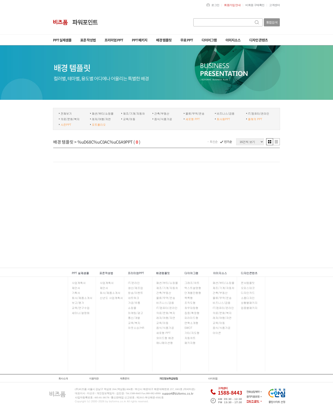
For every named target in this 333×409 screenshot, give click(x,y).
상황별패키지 (249, 303)
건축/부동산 (161, 113)
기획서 (76, 293)
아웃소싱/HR (136, 328)
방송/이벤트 (135, 293)
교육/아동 (129, 119)
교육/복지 (134, 323)
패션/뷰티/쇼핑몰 (103, 113)
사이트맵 (212, 378)
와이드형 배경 (165, 338)
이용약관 (94, 378)
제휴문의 (124, 378)
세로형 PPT (163, 333)
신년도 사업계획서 (111, 298)
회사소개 (63, 378)
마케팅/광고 (135, 313)
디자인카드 (248, 293)
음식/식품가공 (163, 119)
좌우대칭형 (191, 308)
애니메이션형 (164, 343)
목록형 (189, 298)
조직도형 (190, 303)
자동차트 (190, 338)
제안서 (76, 288)
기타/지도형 (192, 333)
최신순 (214, 141)
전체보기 (66, 113)
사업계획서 (79, 283)
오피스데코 (248, 288)
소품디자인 (248, 298)
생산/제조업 (135, 288)
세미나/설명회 (81, 313)
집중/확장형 (192, 313)
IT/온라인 (134, 283)
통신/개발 (134, 318)
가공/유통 (134, 303)
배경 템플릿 (63, 142)
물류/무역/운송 (194, 113)
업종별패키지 (249, 308)
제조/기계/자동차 (134, 113)
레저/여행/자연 (101, 119)
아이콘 (217, 333)
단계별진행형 (193, 293)
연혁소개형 (191, 323)
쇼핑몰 (132, 308)
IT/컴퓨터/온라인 (258, 113)
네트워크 (133, 298)
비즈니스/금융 (225, 113)
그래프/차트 (192, 283)
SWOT (189, 328)
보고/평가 (78, 303)
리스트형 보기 (276, 141)
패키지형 (190, 343)
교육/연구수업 (81, 308)
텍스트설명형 (193, 288)
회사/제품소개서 (82, 298)
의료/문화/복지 (70, 119)
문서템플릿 (248, 283)
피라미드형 (191, 318)
